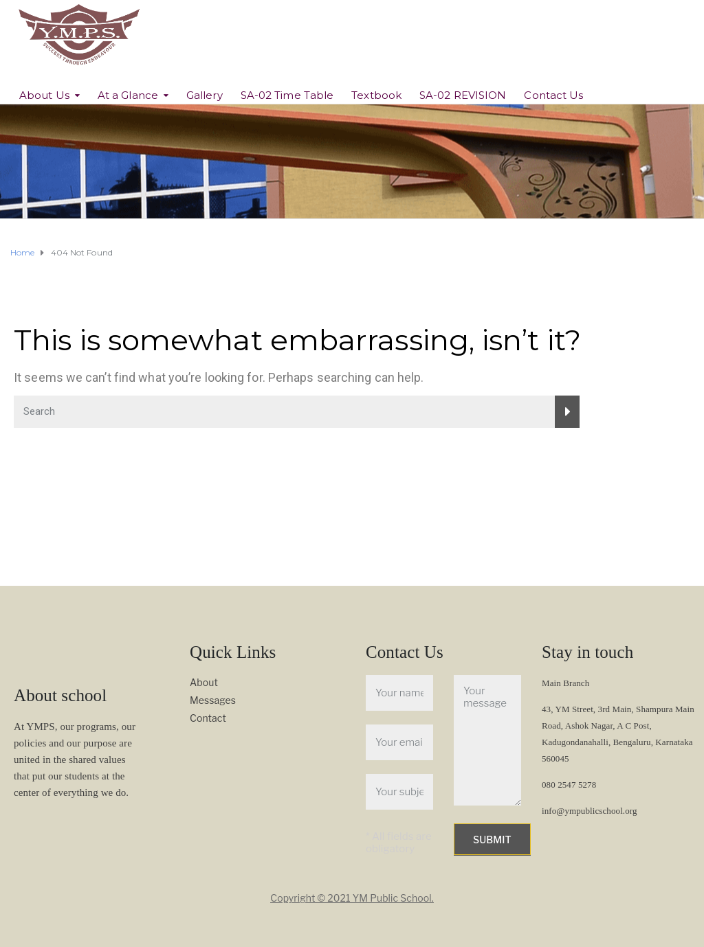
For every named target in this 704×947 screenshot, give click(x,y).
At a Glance (128, 95)
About (204, 682)
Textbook (376, 95)
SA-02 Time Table (287, 95)
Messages (213, 700)
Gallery (204, 95)
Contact (208, 718)
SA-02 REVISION (462, 95)
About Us (44, 95)
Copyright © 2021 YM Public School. (352, 898)
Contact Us (553, 95)
